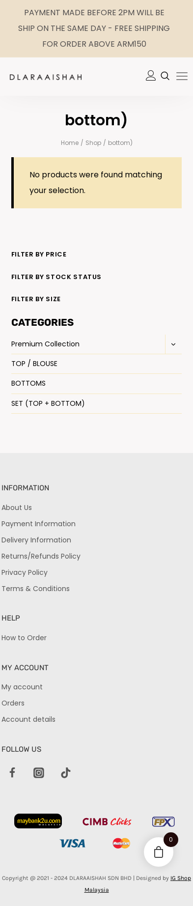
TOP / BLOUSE (34, 363)
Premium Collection (45, 344)
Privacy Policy (24, 572)
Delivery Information (36, 540)
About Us (16, 507)
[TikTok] (66, 773)
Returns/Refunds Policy (41, 556)
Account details (28, 719)
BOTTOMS (28, 383)
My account (22, 687)
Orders (13, 703)
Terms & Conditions (35, 589)
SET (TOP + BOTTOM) (48, 403)
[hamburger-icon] (182, 77)
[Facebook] (12, 773)
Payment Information (38, 524)
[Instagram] (39, 773)
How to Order (24, 638)
